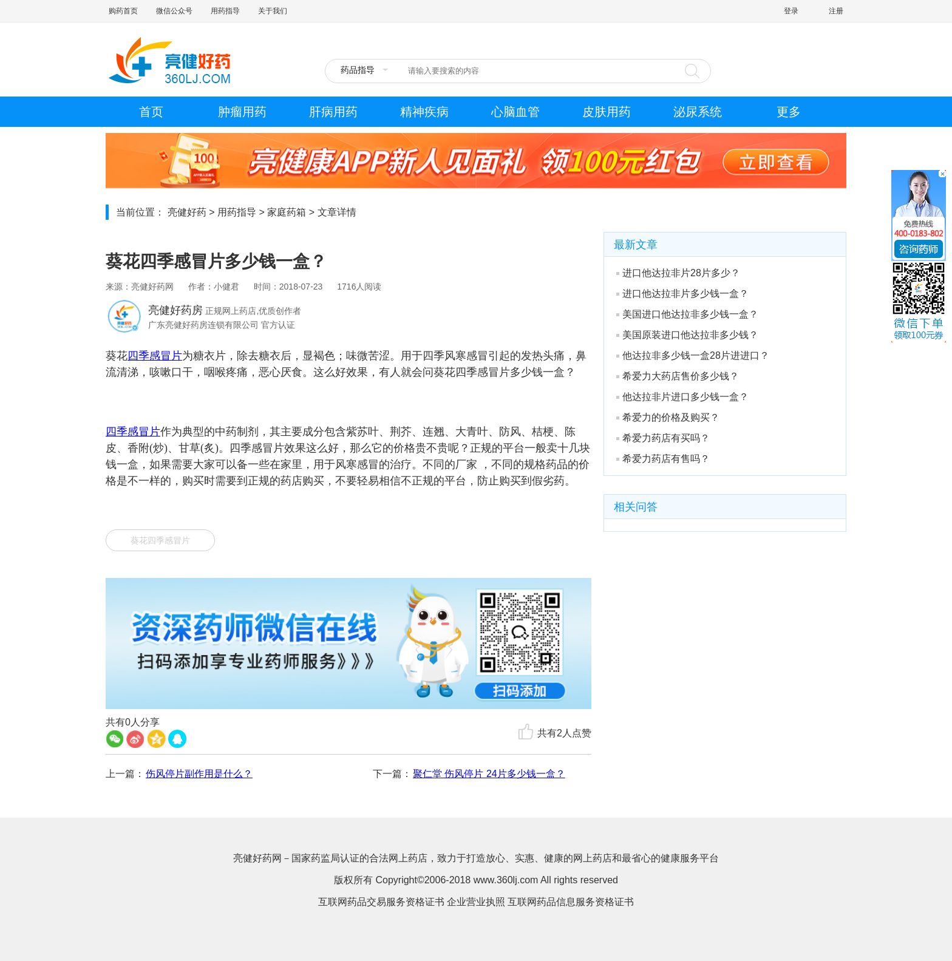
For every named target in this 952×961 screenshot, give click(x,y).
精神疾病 (424, 111)
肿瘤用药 (242, 111)
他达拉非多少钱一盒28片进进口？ (692, 355)
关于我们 (272, 11)
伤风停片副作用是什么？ (199, 774)
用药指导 (225, 11)
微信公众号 (174, 11)
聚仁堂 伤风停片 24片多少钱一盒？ (489, 774)
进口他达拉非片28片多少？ (678, 273)
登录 (791, 11)
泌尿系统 (697, 111)
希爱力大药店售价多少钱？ (677, 376)
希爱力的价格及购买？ (667, 417)
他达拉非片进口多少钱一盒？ (682, 397)
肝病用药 (333, 111)
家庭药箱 (286, 212)
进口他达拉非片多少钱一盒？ (682, 293)
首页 (151, 111)
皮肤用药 (606, 111)
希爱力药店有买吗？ (663, 438)
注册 (836, 11)
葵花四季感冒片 (160, 540)
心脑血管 (515, 111)
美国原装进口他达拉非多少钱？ (687, 335)
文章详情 (337, 212)
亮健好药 (187, 212)
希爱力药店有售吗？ (663, 458)
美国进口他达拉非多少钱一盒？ (687, 314)
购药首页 (123, 11)
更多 (789, 111)
